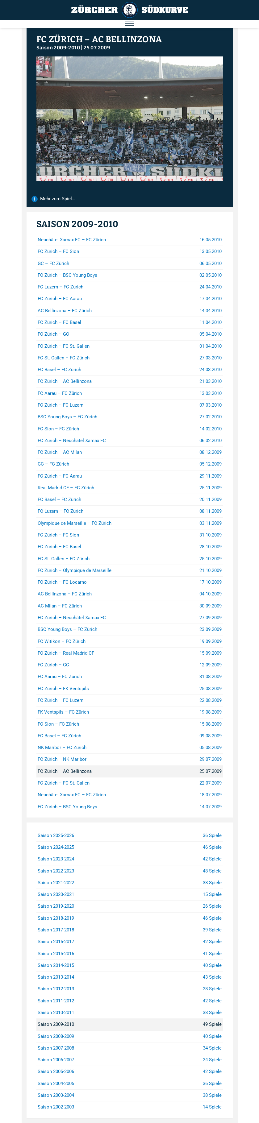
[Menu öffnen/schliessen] (129, 24)
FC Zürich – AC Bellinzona (99, 39)
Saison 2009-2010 (58, 48)
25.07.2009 (97, 48)
